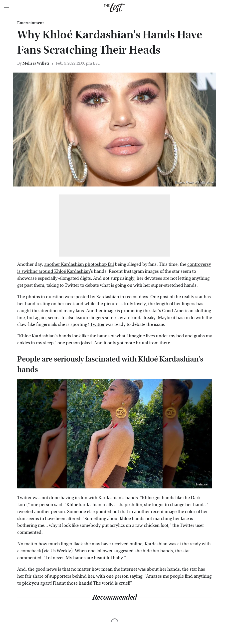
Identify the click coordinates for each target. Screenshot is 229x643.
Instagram (202, 484)
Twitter (97, 324)
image (110, 310)
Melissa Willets (35, 63)
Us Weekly (60, 550)
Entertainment (30, 23)
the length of (160, 303)
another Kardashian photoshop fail (79, 264)
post (164, 296)
